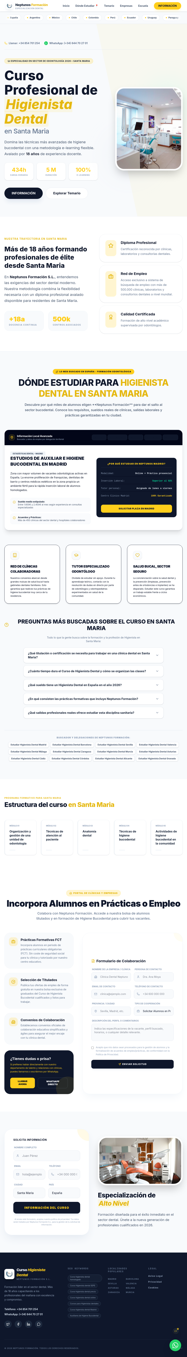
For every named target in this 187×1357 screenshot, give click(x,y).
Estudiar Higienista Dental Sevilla (115, 744)
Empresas (126, 5)
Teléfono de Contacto (149, 986)
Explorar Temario (66, 193)
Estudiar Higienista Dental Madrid (28, 744)
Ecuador (130, 17)
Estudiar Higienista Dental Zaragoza (72, 751)
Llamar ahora (22, 1083)
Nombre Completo (25, 1147)
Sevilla (136, 437)
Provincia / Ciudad (103, 1003)
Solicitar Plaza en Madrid (136, 508)
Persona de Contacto (148, 969)
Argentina (33, 17)
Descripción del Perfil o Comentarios (115, 1020)
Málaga (170, 437)
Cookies (153, 1287)
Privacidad (155, 1281)
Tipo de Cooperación (147, 1003)
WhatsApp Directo (52, 1083)
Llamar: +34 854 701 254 (22, 43)
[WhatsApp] (175, 1345)
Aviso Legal (155, 1276)
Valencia (153, 437)
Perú (111, 17)
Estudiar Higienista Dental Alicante (113, 758)
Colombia (92, 17)
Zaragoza (114, 1292)
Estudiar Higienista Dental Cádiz (28, 758)
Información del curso (46, 1208)
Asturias (113, 1288)
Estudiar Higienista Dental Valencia (157, 744)
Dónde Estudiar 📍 (86, 5)
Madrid (99, 437)
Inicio (66, 5)
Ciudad (18, 1184)
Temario (109, 5)
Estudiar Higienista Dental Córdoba (70, 758)
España (12, 17)
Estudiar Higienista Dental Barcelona (72, 744)
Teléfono (55, 1166)
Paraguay (172, 17)
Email (17, 1166)
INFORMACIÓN (167, 5)
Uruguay (151, 17)
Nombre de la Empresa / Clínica (111, 969)
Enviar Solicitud (132, 1064)
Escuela (143, 5)
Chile (73, 17)
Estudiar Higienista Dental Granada (157, 758)
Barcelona (117, 437)
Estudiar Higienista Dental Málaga (29, 751)
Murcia (130, 1292)
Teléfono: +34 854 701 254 (21, 1309)
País (51, 1184)
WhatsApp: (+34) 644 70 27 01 (66, 43)
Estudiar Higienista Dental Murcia (115, 751)
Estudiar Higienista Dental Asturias (157, 751)
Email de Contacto (103, 986)
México (54, 17)
